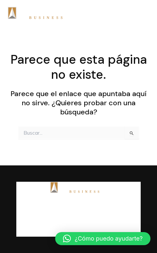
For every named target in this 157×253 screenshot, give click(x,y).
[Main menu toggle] (142, 13)
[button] (102, 238)
